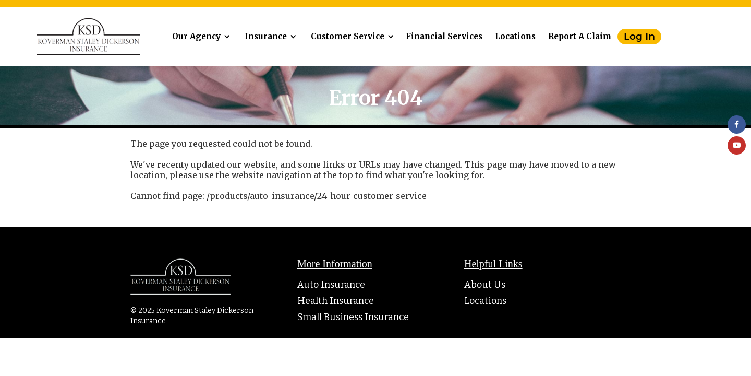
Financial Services (444, 36)
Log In (639, 36)
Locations (515, 36)
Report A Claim (579, 36)
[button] (199, 36)
